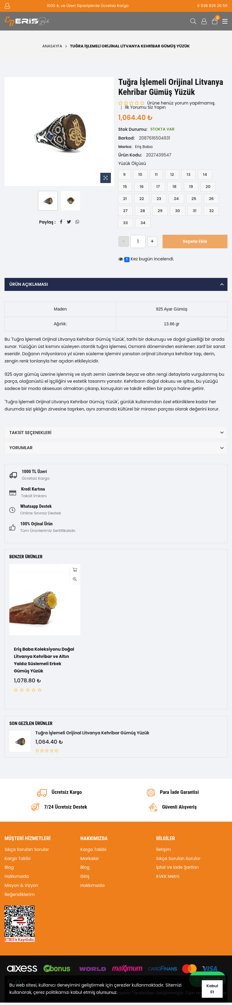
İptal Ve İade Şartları (177, 870)
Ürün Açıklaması (28, 284)
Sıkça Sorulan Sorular (27, 852)
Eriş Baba (144, 147)
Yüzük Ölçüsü (132, 163)
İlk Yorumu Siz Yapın (146, 107)
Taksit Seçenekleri (30, 433)
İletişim (163, 852)
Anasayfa (52, 46)
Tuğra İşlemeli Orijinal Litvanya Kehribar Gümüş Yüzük (93, 733)
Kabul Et (212, 989)
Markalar (89, 861)
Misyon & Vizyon (21, 887)
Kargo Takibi (18, 861)
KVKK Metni (167, 879)
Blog (9, 870)
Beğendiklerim (20, 897)
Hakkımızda (17, 879)
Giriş (84, 879)
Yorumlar (21, 448)
